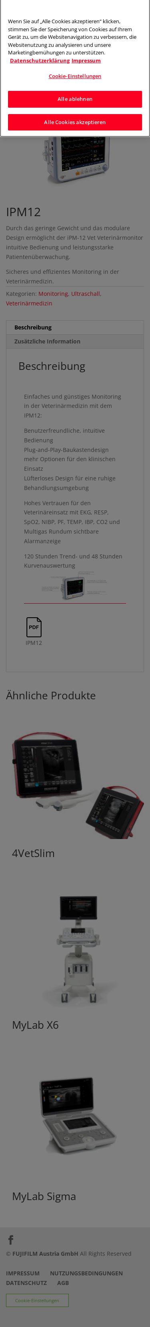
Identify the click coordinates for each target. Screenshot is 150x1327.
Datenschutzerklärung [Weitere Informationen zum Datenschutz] (40, 56)
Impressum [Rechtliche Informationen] (86, 56)
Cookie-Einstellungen (75, 72)
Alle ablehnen (75, 94)
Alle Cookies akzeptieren (75, 117)
